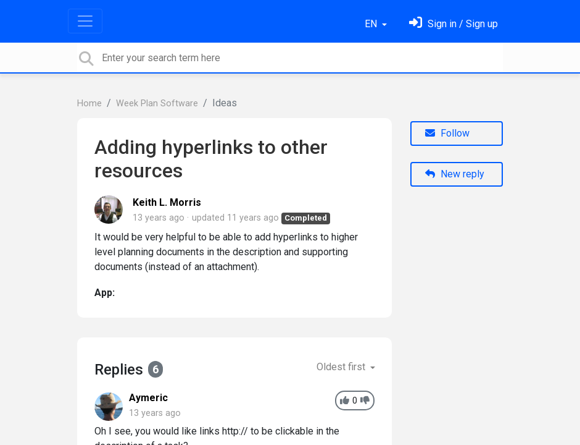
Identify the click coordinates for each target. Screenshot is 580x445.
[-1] (365, 401)
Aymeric (148, 398)
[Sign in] (453, 23)
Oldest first (342, 367)
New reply (454, 174)
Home (89, 103)
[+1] (344, 401)
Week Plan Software (157, 103)
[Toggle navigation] (85, 21)
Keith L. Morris (167, 202)
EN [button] (372, 24)
